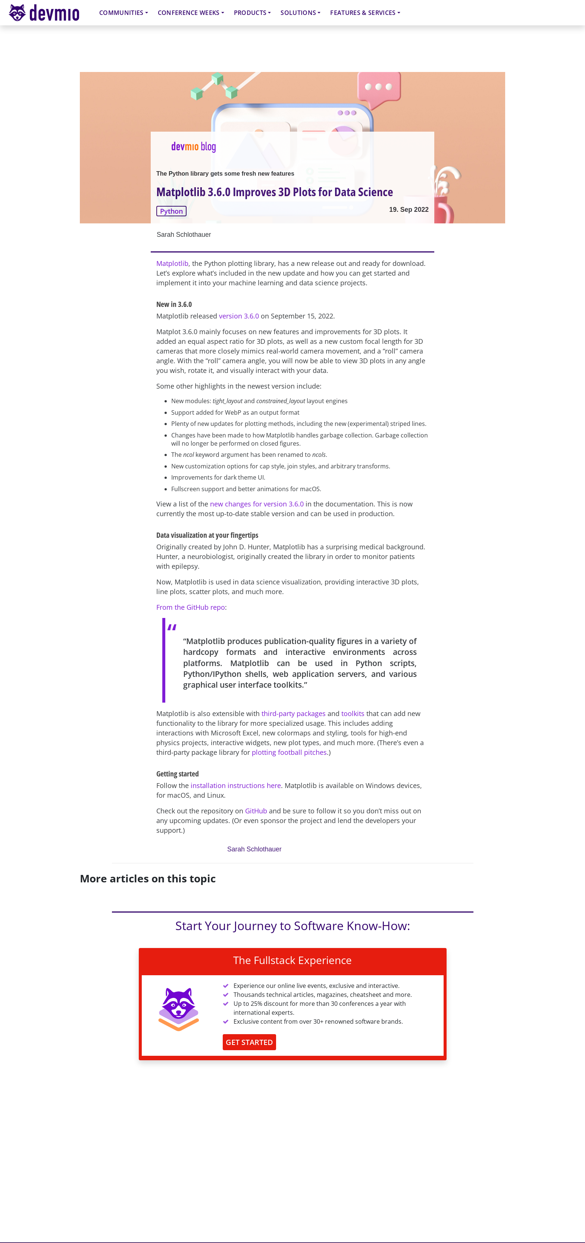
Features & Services (362, 13)
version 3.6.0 (239, 315)
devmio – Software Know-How (50, 12)
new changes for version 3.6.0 (257, 503)
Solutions (298, 13)
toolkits (353, 713)
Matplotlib (172, 263)
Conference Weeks (189, 13)
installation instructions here (236, 785)
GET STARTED (249, 1042)
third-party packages (294, 713)
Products (250, 13)
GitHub (256, 810)
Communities (121, 13)
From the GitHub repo (190, 607)
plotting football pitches (289, 752)
